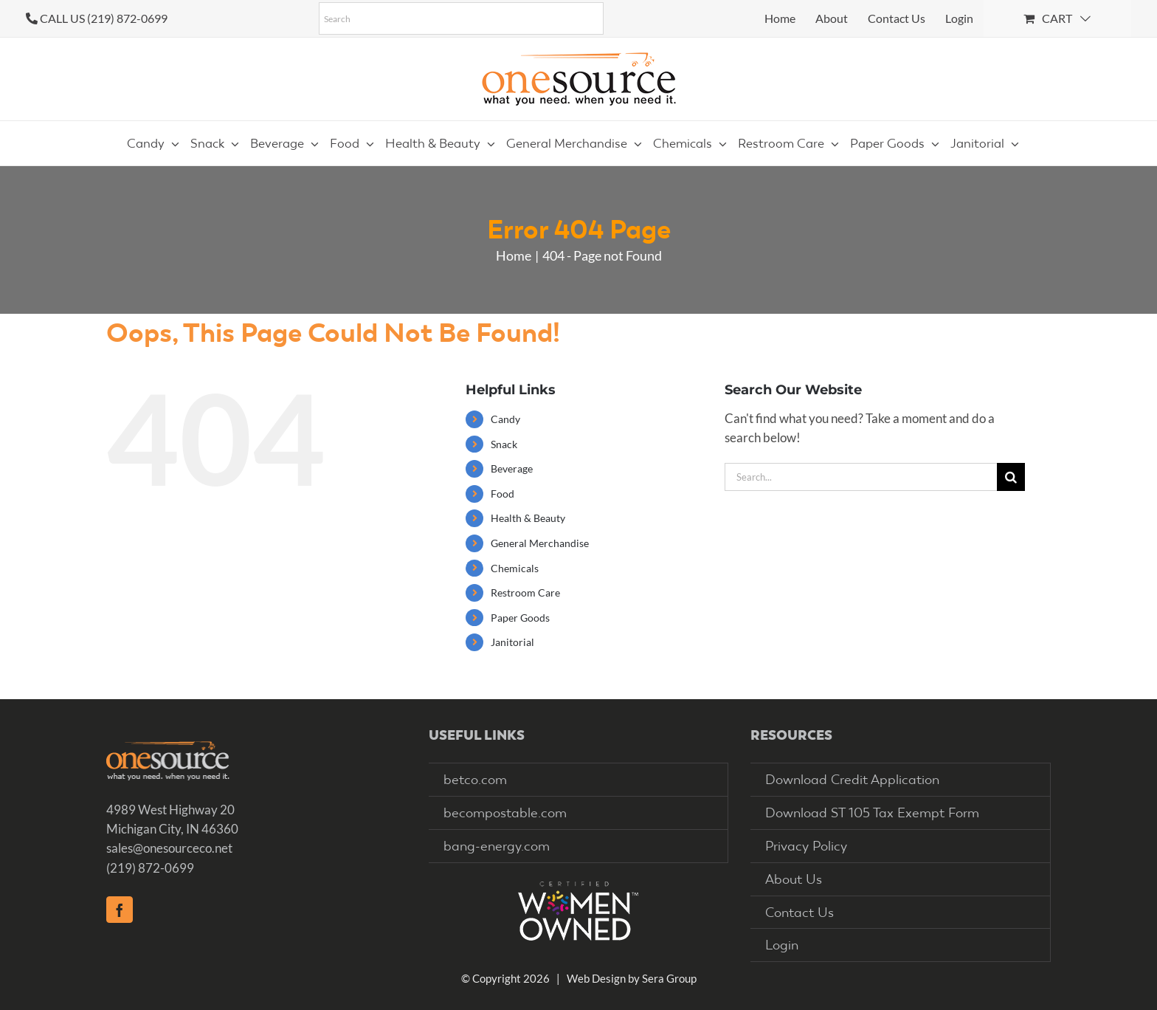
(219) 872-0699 (150, 868)
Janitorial (512, 642)
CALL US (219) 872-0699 (103, 18)
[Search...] (861, 477)
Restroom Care (525, 592)
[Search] (1011, 477)
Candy (505, 419)
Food (502, 493)
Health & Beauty (528, 518)
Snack (504, 444)
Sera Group (669, 978)
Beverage (512, 468)
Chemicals (515, 568)
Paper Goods (520, 617)
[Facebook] (119, 909)
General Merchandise (540, 543)
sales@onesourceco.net (169, 848)
